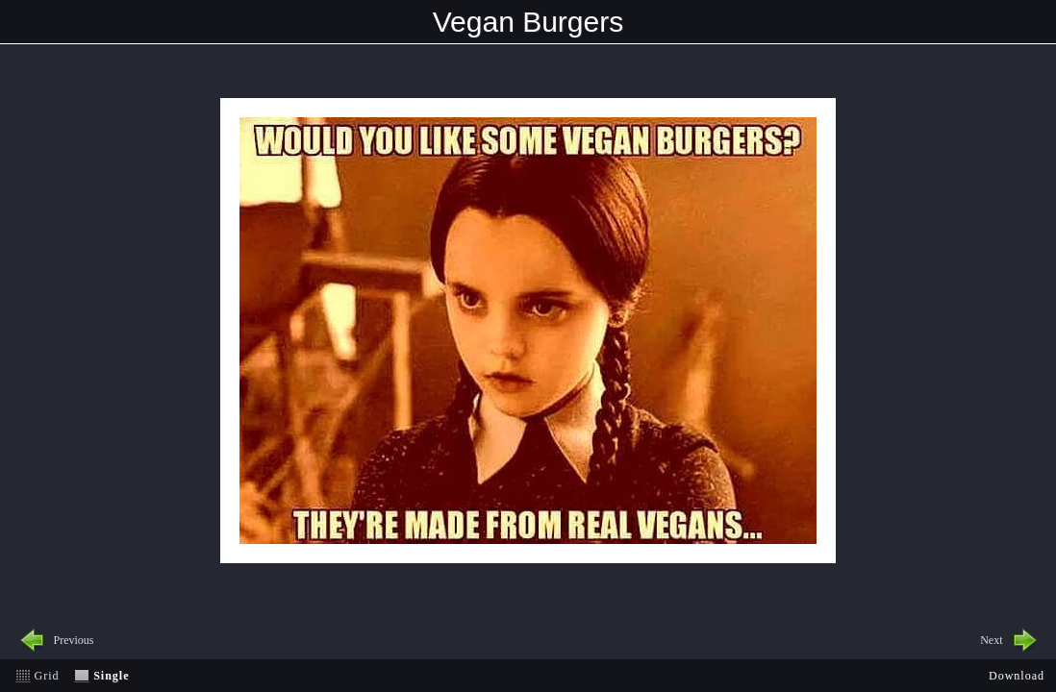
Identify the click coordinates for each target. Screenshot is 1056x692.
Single (111, 675)
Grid (47, 675)
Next (991, 640)
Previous (74, 640)
